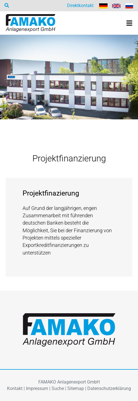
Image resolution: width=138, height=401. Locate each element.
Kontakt (15, 388)
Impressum (37, 388)
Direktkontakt (80, 5)
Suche (58, 388)
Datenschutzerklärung (109, 388)
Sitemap (75, 388)
